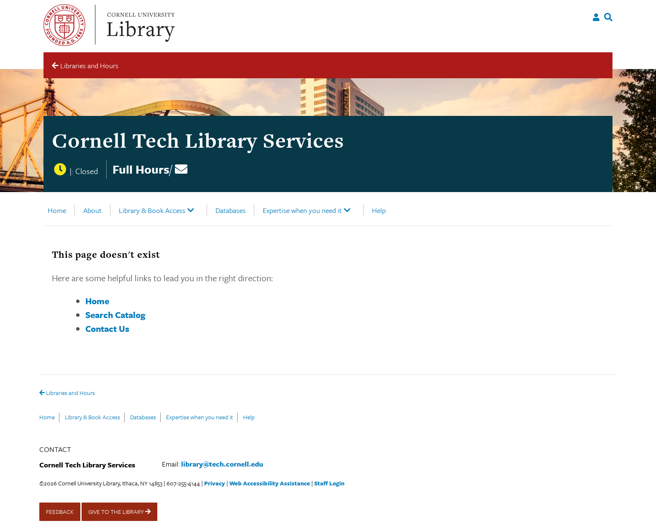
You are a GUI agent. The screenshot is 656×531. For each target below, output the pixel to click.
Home (57, 210)
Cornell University (64, 25)
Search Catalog (115, 314)
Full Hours (141, 169)
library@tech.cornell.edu (222, 464)
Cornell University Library (139, 25)
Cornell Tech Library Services (198, 140)
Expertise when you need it (302, 210)
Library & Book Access (152, 210)
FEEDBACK (60, 511)
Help (379, 210)
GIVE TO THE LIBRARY (119, 511)
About (92, 210)
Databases (230, 210)
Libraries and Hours (67, 393)
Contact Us (107, 328)
